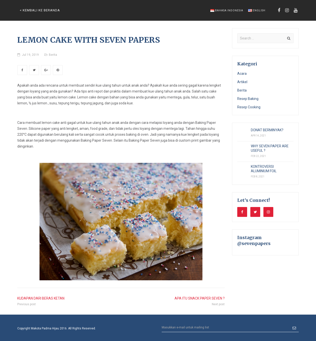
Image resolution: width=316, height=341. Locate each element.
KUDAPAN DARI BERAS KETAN (40, 298)
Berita (53, 55)
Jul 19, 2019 (30, 55)
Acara (242, 74)
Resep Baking (247, 99)
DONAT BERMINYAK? (267, 130)
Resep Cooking (248, 107)
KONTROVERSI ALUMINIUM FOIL (263, 169)
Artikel (242, 82)
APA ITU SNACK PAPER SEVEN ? (200, 298)
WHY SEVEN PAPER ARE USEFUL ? (270, 148)
